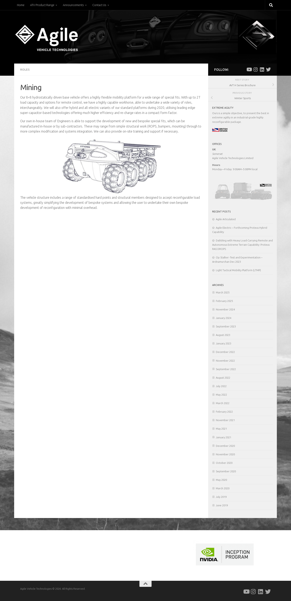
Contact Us (99, 5)
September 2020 (226, 471)
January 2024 (223, 317)
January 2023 (223, 343)
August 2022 (223, 377)
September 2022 (226, 369)
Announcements (73, 5)
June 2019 (222, 505)
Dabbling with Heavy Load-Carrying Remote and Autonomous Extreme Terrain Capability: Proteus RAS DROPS (242, 244)
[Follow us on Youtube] (249, 69)
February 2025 (224, 300)
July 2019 (221, 496)
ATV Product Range (42, 5)
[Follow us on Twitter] (268, 69)
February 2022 (224, 411)
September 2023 (226, 326)
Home (20, 5)
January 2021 (223, 437)
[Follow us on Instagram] (255, 69)
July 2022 (221, 386)
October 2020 (224, 462)
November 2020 (225, 454)
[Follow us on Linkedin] (261, 69)
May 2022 (221, 394)
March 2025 (222, 292)
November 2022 (225, 360)
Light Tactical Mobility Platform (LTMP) (238, 270)
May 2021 (221, 428)
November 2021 (225, 420)
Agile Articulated (226, 219)
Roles (25, 69)
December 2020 (225, 445)
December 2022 (225, 351)
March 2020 (222, 488)
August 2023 (223, 334)
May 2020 (221, 479)
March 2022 (222, 403)
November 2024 (225, 309)
